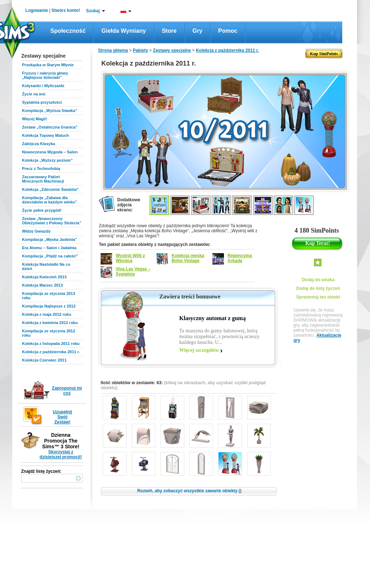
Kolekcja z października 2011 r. (51, 352)
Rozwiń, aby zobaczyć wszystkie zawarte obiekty (189, 490)
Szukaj (93, 10)
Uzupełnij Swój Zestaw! (62, 417)
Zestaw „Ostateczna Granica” (50, 127)
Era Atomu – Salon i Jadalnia (49, 248)
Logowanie (36, 10)
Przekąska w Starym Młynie (48, 65)
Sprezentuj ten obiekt (318, 297)
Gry (198, 31)
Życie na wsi (33, 94)
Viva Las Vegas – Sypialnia (133, 271)
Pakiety (140, 50)
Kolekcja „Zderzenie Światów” (50, 189)
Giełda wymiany (123, 31)
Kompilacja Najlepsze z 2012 (49, 306)
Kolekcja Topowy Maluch (45, 135)
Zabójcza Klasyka (38, 144)
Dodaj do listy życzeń (318, 288)
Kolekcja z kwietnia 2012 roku (50, 322)
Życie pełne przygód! (41, 210)
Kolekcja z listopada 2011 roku (51, 343)
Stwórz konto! (66, 10)
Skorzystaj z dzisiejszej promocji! (61, 454)
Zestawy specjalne (172, 50)
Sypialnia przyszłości (42, 102)
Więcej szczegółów (199, 350)
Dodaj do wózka (318, 279)
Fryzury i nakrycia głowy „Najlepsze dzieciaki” (45, 75)
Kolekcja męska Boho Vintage (188, 258)
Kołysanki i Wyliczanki (43, 86)
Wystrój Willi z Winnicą (130, 258)
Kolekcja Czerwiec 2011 (44, 360)
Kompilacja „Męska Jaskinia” (49, 239)
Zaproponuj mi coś (67, 391)
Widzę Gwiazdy (36, 231)
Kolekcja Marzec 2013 (42, 285)
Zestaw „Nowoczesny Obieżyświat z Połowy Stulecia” (51, 220)
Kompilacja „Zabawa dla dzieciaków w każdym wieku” (49, 200)
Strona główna (113, 50)
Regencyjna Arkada (240, 258)
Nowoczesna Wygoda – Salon (50, 152)
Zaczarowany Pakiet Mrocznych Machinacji (43, 179)
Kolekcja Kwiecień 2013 (44, 277)
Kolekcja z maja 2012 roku (46, 314)
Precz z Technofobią (41, 168)
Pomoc (227, 31)
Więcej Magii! (34, 119)
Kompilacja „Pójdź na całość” (50, 256)
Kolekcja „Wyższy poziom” (47, 160)
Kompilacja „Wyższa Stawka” (49, 110)
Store (169, 31)
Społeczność (68, 31)
